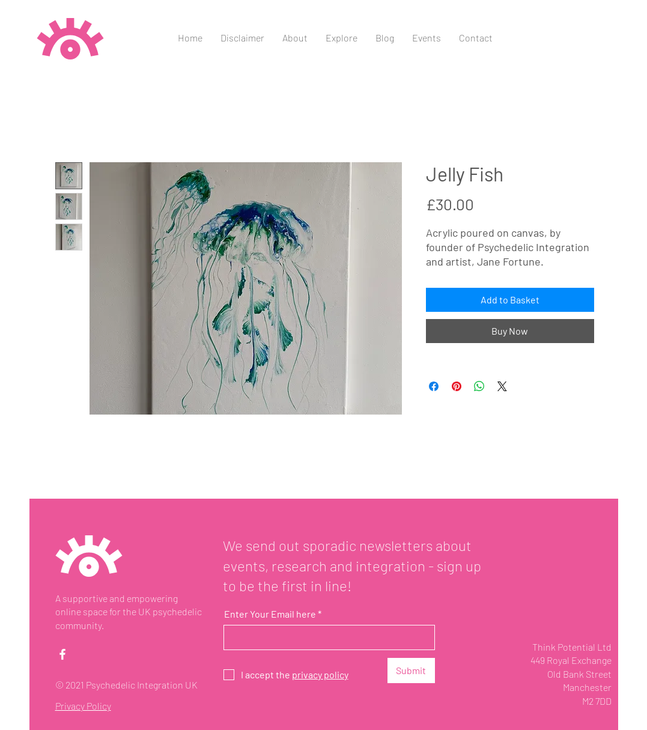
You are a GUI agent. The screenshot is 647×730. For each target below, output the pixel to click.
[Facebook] (62, 654)
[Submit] (411, 670)
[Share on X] (502, 386)
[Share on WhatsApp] (479, 386)
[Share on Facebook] (434, 386)
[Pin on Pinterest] (456, 386)
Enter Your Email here (270, 614)
